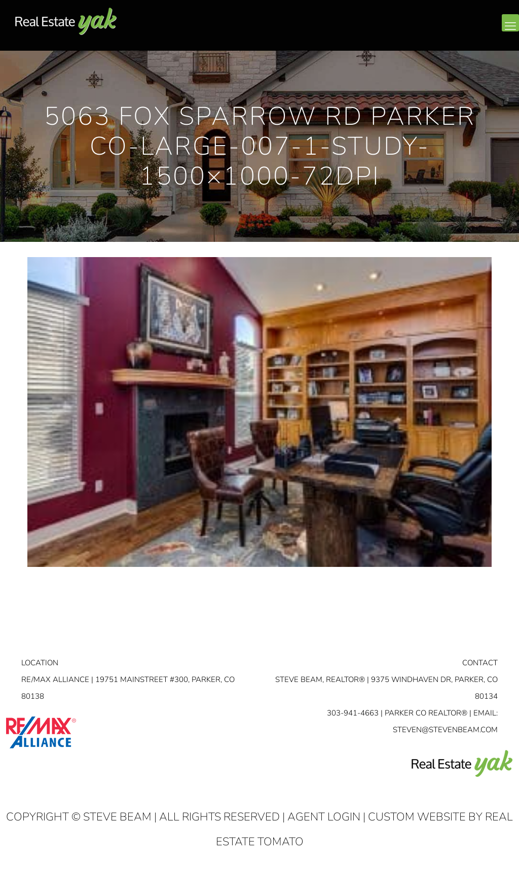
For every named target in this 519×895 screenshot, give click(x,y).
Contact (480, 663)
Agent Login (323, 817)
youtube (489, 31)
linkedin (469, 31)
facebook (449, 31)
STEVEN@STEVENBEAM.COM (445, 730)
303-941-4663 (353, 713)
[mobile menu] (510, 22)
